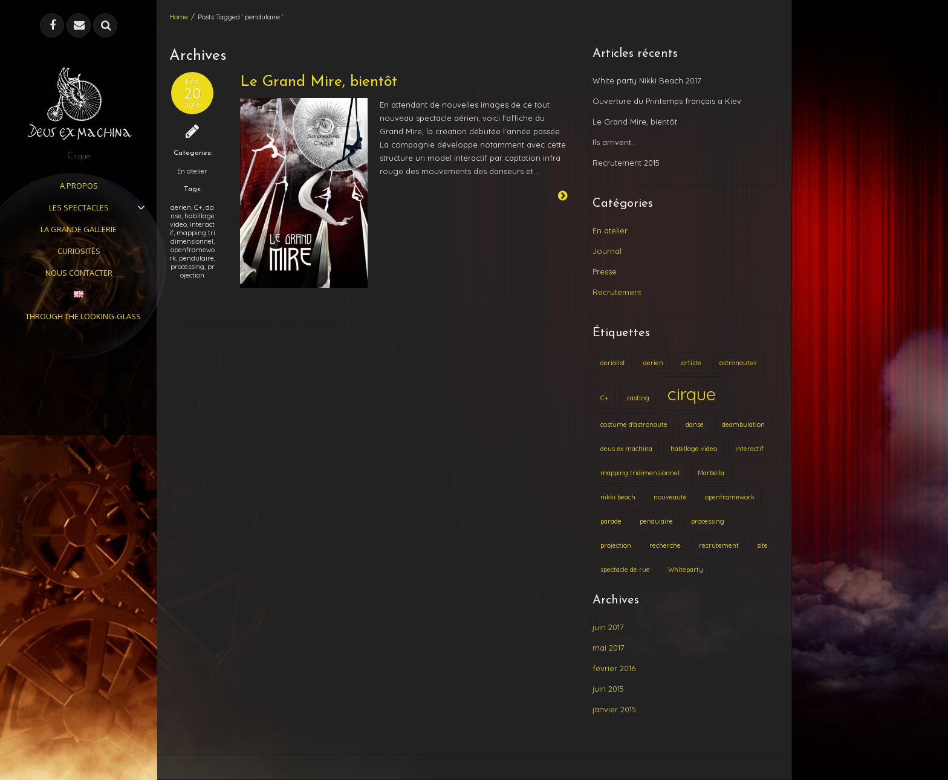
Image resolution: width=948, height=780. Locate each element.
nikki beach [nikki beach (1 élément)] (617, 497)
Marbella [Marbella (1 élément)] (711, 473)
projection (197, 270)
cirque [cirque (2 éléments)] (691, 394)
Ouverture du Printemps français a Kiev (666, 101)
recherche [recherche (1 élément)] (665, 545)
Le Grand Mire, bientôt (318, 81)
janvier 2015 (614, 709)
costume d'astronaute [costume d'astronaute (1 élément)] (633, 424)
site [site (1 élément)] (762, 545)
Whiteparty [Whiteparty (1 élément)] (685, 569)
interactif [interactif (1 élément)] (749, 448)
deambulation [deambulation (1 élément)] (743, 424)
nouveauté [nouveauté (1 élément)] (670, 497)
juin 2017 (608, 627)
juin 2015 (608, 689)
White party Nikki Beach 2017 (646, 80)
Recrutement (616, 292)
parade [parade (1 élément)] (611, 521)
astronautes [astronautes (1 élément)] (737, 363)
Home (178, 16)
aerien (180, 207)
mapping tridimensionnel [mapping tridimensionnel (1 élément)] (640, 473)
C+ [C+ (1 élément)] (604, 398)
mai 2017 (608, 647)
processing (187, 266)
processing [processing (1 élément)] (707, 521)
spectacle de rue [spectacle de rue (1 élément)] (625, 569)
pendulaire (196, 258)
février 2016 (613, 668)
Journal (607, 251)
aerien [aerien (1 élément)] (653, 363)
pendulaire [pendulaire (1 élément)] (656, 521)
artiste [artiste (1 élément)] (691, 363)
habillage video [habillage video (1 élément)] (693, 448)
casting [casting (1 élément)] (638, 398)
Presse (604, 271)
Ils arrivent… (614, 142)
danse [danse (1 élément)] (695, 424)
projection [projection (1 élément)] (615, 545)
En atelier (192, 171)
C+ (198, 207)
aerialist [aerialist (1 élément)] (612, 363)
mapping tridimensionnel (193, 237)
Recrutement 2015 (626, 162)
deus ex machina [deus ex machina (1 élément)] (626, 448)
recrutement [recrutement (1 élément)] (719, 545)
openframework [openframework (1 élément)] (730, 497)
